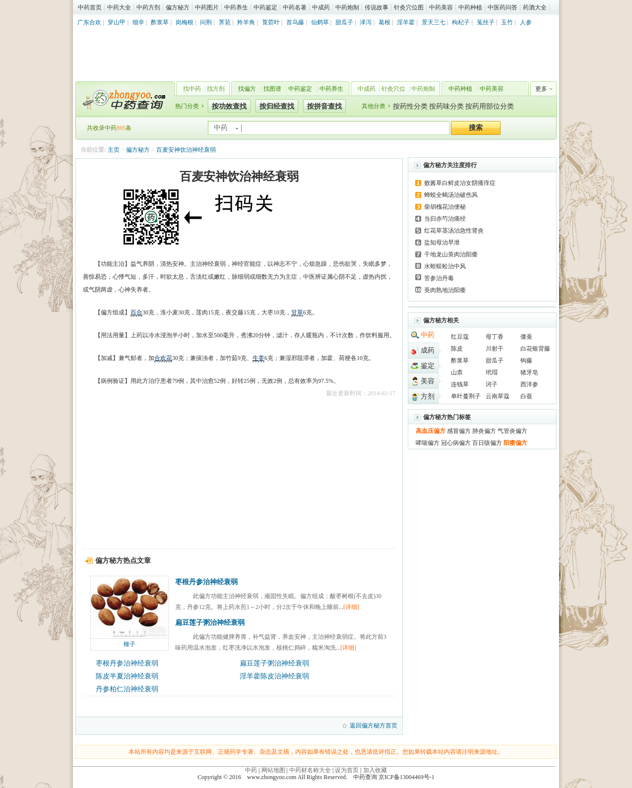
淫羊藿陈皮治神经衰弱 (274, 676)
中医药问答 (502, 7)
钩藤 (526, 360)
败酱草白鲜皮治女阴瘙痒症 (460, 183)
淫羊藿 (406, 22)
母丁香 (495, 336)
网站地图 (273, 770)
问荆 (206, 22)
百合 (136, 312)
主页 (114, 149)
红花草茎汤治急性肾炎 (454, 230)
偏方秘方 (178, 7)
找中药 (192, 88)
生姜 (258, 358)
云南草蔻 (497, 396)
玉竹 (507, 22)
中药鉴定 (265, 7)
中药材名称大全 (310, 770)
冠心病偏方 (456, 442)
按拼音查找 (324, 106)
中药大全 (119, 7)
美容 (428, 381)
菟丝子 (486, 22)
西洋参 (529, 384)
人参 (526, 22)
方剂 (428, 396)
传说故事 (376, 7)
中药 (428, 335)
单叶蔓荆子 (466, 396)
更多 (541, 88)
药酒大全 (535, 7)
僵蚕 (526, 336)
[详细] (351, 607)
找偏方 (247, 88)
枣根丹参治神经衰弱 (206, 582)
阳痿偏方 (515, 442)
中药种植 (470, 7)
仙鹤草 (320, 22)
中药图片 (207, 7)
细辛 (138, 22)
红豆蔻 (460, 336)
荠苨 (225, 22)
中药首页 (90, 7)
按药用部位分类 (489, 106)
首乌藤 (295, 22)
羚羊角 (246, 22)
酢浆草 (160, 22)
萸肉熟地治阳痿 (445, 290)
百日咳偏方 (487, 442)
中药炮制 (347, 7)
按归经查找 (276, 106)
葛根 (384, 22)
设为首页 (347, 770)
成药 (428, 350)
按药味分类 (446, 106)
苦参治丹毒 (439, 278)
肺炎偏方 (484, 430)
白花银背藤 (535, 348)
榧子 (129, 644)
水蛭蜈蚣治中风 (445, 266)
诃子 (492, 384)
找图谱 (272, 88)
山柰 (457, 372)
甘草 (297, 312)
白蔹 (526, 396)
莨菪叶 (271, 22)
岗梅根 (184, 22)
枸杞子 (461, 22)
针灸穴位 (393, 88)
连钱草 (460, 384)
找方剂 (216, 88)
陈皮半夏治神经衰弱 (127, 676)
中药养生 (236, 7)
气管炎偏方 (512, 430)
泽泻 (366, 22)
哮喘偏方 (428, 442)
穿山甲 (117, 22)
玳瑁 (492, 372)
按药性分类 (410, 106)
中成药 (321, 7)
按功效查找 (229, 106)
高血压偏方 (430, 430)
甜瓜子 (344, 22)
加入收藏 (375, 770)
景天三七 (433, 22)
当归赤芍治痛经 (445, 218)
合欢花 (163, 358)
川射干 (495, 348)
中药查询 (123, 99)
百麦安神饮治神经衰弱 (186, 149)
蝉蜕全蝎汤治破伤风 (451, 194)
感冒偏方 (459, 430)
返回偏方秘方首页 (373, 725)
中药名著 (295, 7)
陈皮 (457, 348)
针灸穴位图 (409, 7)
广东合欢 (89, 22)
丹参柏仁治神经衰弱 (127, 689)
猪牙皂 (529, 372)
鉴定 (428, 365)
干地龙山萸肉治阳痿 (451, 254)
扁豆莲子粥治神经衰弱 (210, 622)
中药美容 (441, 7)
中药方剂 (148, 7)
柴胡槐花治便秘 (445, 206)
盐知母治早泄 (442, 242)
